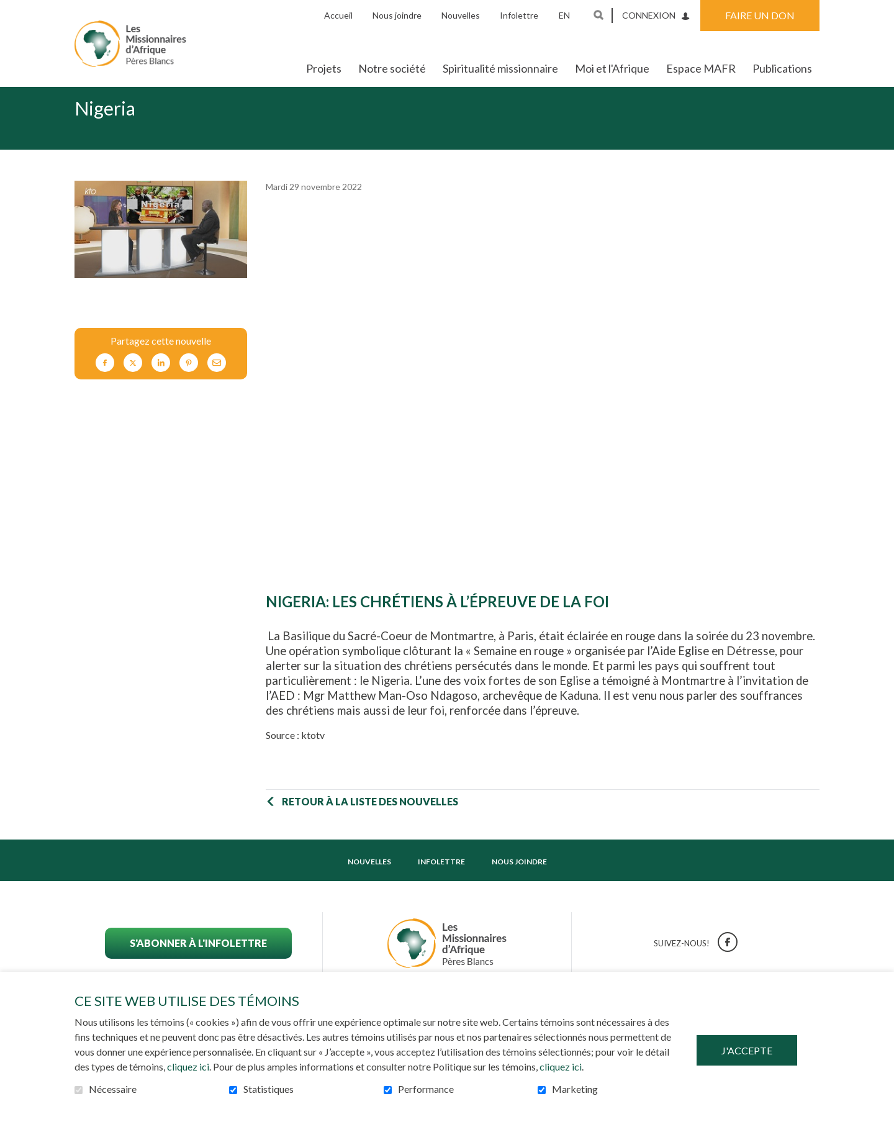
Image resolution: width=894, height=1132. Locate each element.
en (564, 15)
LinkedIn (160, 382)
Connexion (648, 15)
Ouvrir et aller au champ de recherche (598, 15)
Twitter (133, 382)
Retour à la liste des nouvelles (370, 821)
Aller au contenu (9, 9)
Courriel (216, 382)
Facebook (105, 382)
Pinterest (188, 382)
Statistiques (268, 1089)
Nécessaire (113, 1089)
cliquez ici (188, 1066)
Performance (426, 1089)
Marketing (575, 1089)
